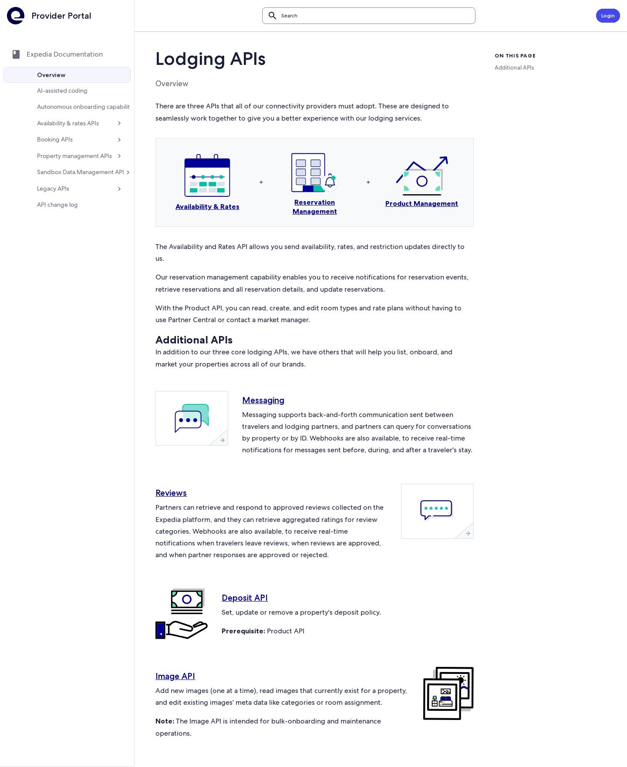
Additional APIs (514, 67)
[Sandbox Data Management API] (69, 183)
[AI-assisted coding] (69, 90)
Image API (180, 688)
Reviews (176, 505)
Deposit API (249, 610)
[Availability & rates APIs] (69, 130)
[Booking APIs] (69, 146)
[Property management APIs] (69, 163)
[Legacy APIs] (69, 203)
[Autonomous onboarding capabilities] (69, 110)
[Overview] (69, 75)
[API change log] (69, 218)
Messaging (268, 400)
